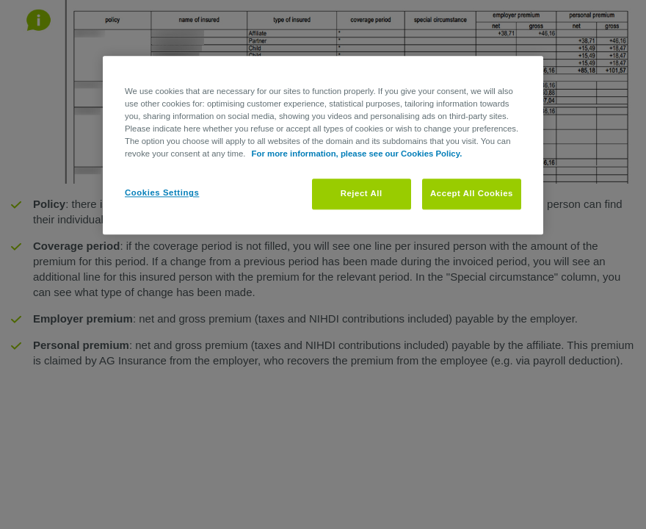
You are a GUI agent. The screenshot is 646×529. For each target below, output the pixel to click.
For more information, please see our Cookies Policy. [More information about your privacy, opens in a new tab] (357, 154)
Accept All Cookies (471, 194)
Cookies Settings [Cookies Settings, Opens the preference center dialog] (162, 193)
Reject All (361, 194)
